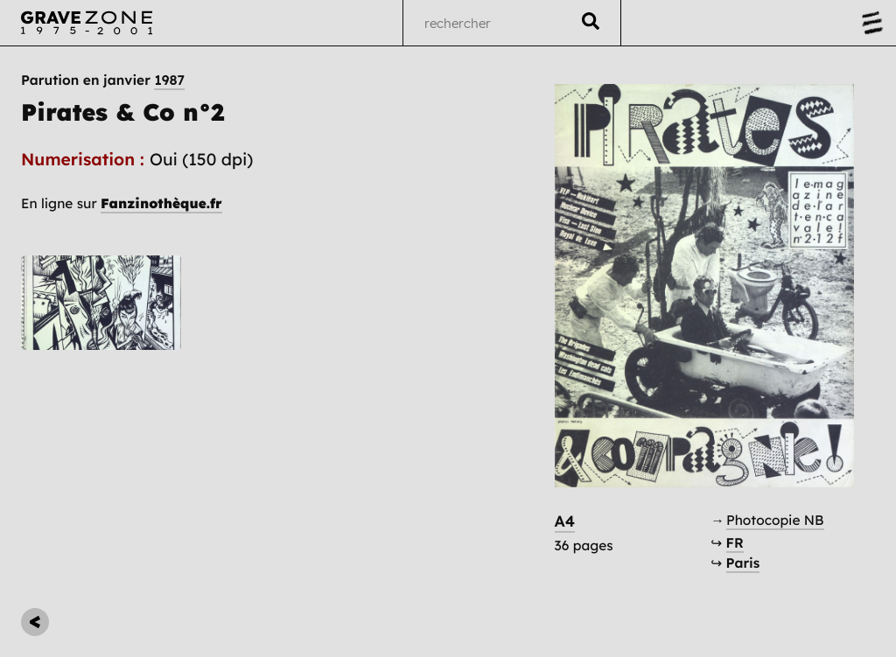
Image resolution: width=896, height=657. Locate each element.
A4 (565, 521)
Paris (743, 563)
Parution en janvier (103, 80)
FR (735, 543)
